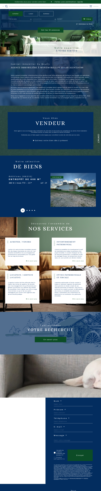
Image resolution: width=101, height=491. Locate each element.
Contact (98, 138)
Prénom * (60, 409)
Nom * (58, 401)
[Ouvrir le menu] (90, 6)
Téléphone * (62, 418)
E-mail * (59, 427)
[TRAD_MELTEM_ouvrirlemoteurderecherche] (6, 6)
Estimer (46, 13)
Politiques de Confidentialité (75, 478)
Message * (60, 435)
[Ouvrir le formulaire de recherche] (87, 19)
